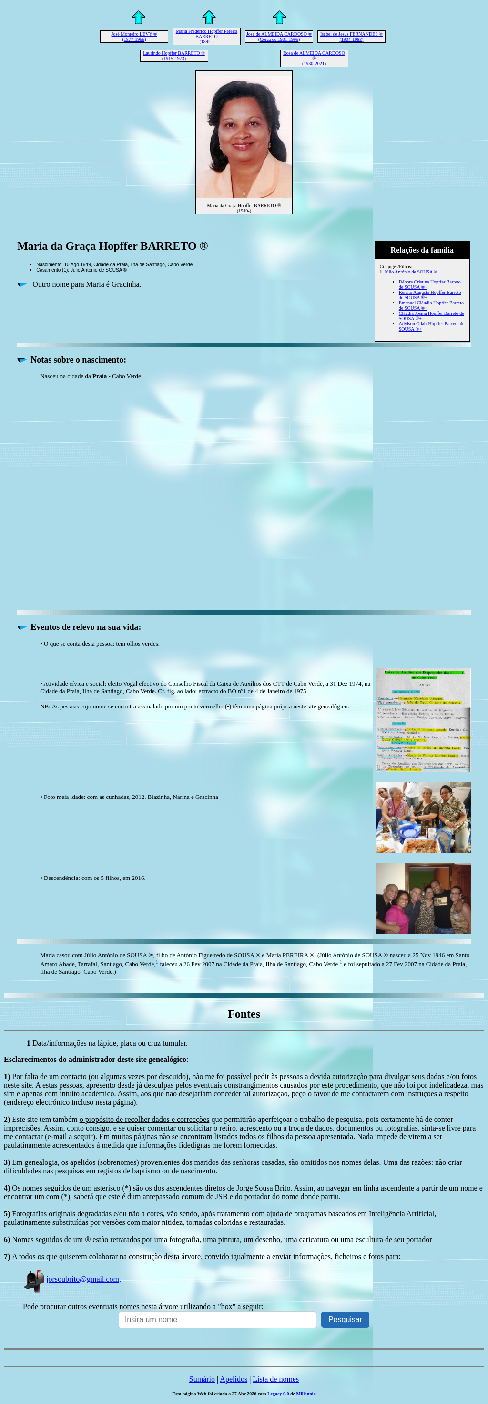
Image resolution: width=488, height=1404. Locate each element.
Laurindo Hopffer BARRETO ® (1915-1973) (174, 56)
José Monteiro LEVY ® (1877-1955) (134, 36)
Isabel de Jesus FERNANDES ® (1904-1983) (351, 36)
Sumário (202, 1379)
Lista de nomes (276, 1379)
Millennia (306, 1393)
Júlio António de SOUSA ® (411, 271)
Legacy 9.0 (278, 1393)
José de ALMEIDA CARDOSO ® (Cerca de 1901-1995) (279, 36)
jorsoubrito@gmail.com (71, 1279)
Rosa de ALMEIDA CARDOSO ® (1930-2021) (314, 58)
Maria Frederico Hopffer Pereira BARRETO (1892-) (206, 36)
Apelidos (233, 1379)
